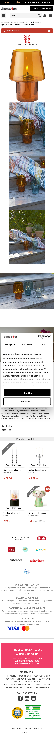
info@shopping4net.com (27, 664)
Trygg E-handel (42, 688)
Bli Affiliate (44, 679)
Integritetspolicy (33, 682)
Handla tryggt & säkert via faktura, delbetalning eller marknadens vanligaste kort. (27, 623)
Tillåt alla (27, 392)
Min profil (11, 676)
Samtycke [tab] (10, 344)
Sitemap (38, 729)
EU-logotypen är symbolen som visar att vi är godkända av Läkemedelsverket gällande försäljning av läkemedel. (27, 611)
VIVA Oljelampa (28, 25)
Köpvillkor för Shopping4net (18, 685)
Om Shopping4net (43, 685)
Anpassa (27, 401)
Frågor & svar (25, 676)
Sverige (27, 733)
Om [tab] (44, 344)
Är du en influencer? (26, 679)
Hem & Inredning (22, 22)
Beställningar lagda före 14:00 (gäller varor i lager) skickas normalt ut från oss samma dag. (27, 601)
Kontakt (10, 679)
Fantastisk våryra (13, 2)
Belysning (35, 22)
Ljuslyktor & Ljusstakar (10, 25)
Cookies (18, 682)
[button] (50, 15)
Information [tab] (27, 344)
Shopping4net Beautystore (19, 688)
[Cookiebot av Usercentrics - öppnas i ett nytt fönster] (38, 337)
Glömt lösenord (41, 676)
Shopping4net (7, 22)
